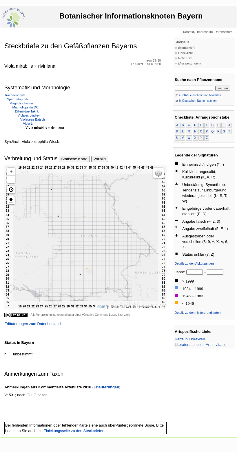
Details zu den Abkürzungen (194, 263)
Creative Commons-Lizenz (100, 314)
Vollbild (100, 159)
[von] (194, 272)
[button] (11, 189)
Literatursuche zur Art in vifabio (200, 344)
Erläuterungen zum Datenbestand (32, 324)
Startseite (182, 42)
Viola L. (28, 123)
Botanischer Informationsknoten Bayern (131, 19)
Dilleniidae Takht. (27, 111)
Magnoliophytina (21, 103)
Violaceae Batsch (32, 119)
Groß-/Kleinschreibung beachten (198, 95)
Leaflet (101, 307)
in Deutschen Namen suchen (195, 100)
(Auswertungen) (189, 63)
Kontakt (188, 32)
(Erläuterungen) (106, 387)
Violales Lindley (29, 115)
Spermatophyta (18, 99)
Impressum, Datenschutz (214, 32)
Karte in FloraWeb (190, 339)
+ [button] (11, 171)
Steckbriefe (186, 47)
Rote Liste (185, 58)
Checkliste (185, 53)
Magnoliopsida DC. (25, 107)
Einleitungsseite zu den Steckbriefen (73, 431)
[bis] (215, 272)
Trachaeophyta (14, 95)
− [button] (11, 179)
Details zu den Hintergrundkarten (197, 312)
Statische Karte (74, 159)
